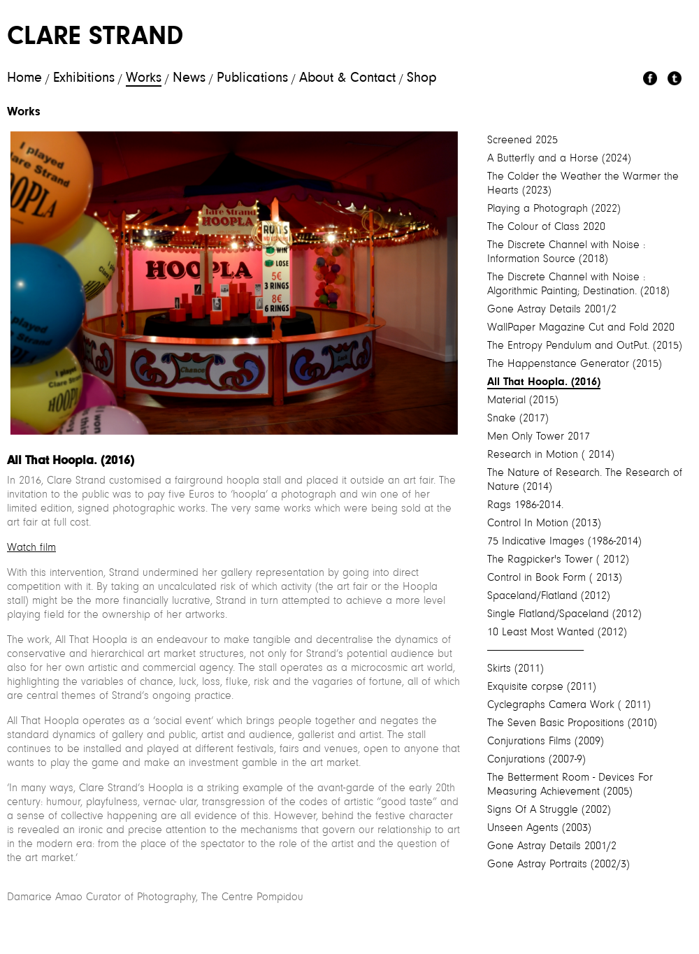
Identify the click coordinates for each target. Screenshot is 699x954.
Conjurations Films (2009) (545, 741)
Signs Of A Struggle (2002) (549, 810)
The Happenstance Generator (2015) (574, 364)
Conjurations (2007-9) (536, 759)
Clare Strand (95, 38)
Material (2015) (523, 400)
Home (24, 78)
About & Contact (347, 78)
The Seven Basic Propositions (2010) (572, 723)
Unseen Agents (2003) (539, 828)
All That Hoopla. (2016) (543, 382)
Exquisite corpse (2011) (541, 687)
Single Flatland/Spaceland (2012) (564, 614)
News (189, 78)
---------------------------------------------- (535, 650)
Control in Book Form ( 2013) (554, 578)
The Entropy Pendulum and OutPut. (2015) (584, 346)
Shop (422, 78)
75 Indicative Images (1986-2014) (564, 541)
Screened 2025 (522, 140)
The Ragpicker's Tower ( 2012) (558, 559)
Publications (252, 78)
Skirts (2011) (515, 668)
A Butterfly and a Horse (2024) (559, 158)
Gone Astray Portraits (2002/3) (558, 864)
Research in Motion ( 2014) (550, 455)
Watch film (31, 548)
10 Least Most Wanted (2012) (557, 632)
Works (143, 78)
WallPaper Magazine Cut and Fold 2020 (581, 327)
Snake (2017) (518, 418)
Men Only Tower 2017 (538, 436)
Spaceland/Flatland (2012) (548, 596)
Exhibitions (84, 78)
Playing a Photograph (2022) (554, 209)
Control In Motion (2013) (544, 523)
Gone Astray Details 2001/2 (552, 309)
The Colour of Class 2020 (546, 227)
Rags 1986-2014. (525, 505)
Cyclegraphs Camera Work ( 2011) (569, 705)
